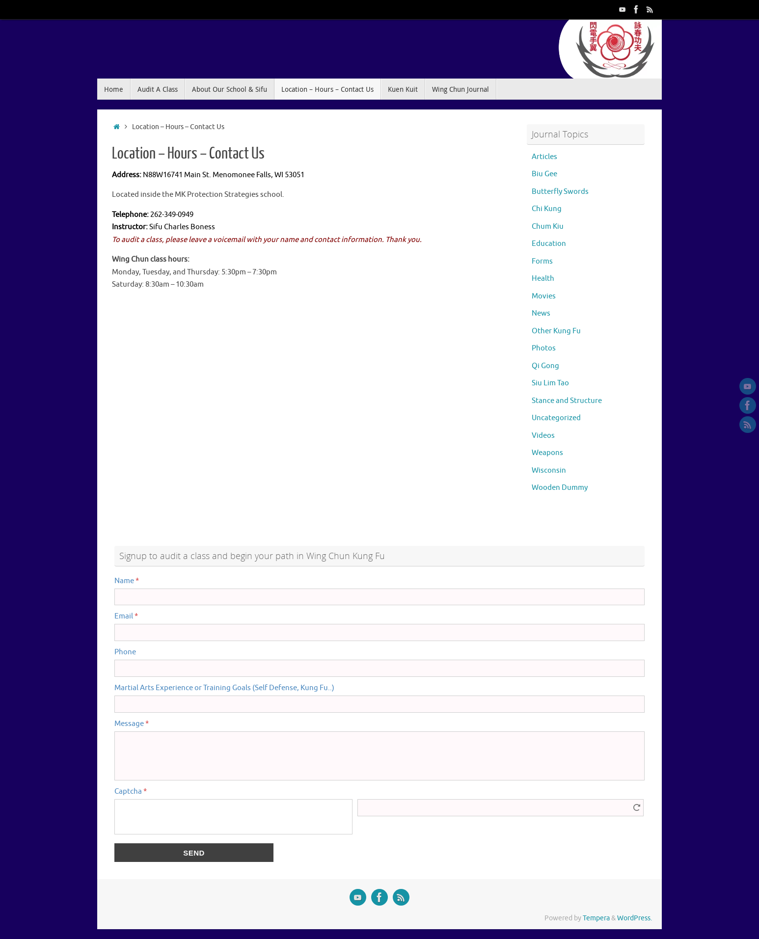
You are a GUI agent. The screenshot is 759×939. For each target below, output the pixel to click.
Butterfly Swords (560, 191)
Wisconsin (549, 470)
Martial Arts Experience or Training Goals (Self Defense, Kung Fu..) (224, 688)
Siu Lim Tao (550, 383)
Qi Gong (545, 366)
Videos (543, 435)
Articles (544, 156)
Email (126, 616)
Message (131, 723)
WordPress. (634, 918)
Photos (544, 348)
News (541, 313)
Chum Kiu (548, 226)
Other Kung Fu (556, 331)
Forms (542, 261)
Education (549, 243)
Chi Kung (547, 209)
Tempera (596, 918)
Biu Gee (544, 174)
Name (126, 581)
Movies (544, 296)
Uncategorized (556, 418)
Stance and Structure (567, 400)
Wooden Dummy (560, 487)
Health (543, 278)
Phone (125, 652)
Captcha (130, 791)
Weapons (547, 452)
